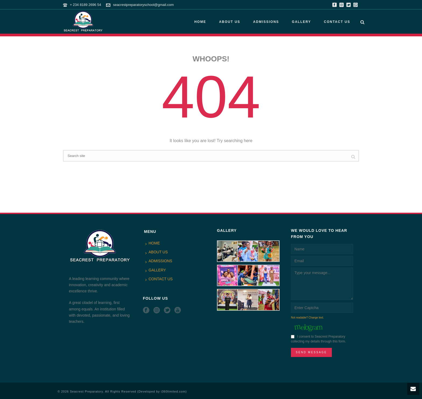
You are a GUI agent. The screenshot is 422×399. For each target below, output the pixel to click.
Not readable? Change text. (307, 317)
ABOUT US (229, 22)
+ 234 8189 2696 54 (85, 5)
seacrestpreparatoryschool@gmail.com (143, 5)
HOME (200, 22)
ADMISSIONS (266, 22)
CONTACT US (337, 22)
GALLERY (301, 22)
